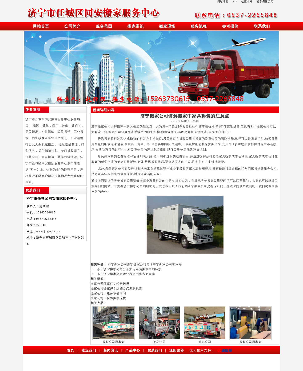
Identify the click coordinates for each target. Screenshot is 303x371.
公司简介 (72, 26)
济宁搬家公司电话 (140, 264)
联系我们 (262, 26)
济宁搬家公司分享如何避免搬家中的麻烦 (132, 269)
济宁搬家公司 (117, 264)
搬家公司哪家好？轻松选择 (110, 283)
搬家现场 (167, 26)
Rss (235, 1)
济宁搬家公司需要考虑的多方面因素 (129, 274)
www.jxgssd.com (48, 231)
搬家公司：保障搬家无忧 (108, 298)
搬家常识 (136, 26)
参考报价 (230, 26)
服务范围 (104, 26)
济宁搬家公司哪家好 (167, 264)
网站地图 (223, 1)
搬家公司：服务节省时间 (108, 293)
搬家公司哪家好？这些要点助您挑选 (116, 288)
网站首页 (41, 26)
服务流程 (199, 26)
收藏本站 (246, 1)
